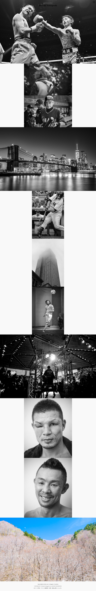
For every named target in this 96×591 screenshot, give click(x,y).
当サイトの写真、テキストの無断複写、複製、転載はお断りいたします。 (48, 588)
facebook (56, 584)
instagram (51, 584)
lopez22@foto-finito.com (43, 584)
